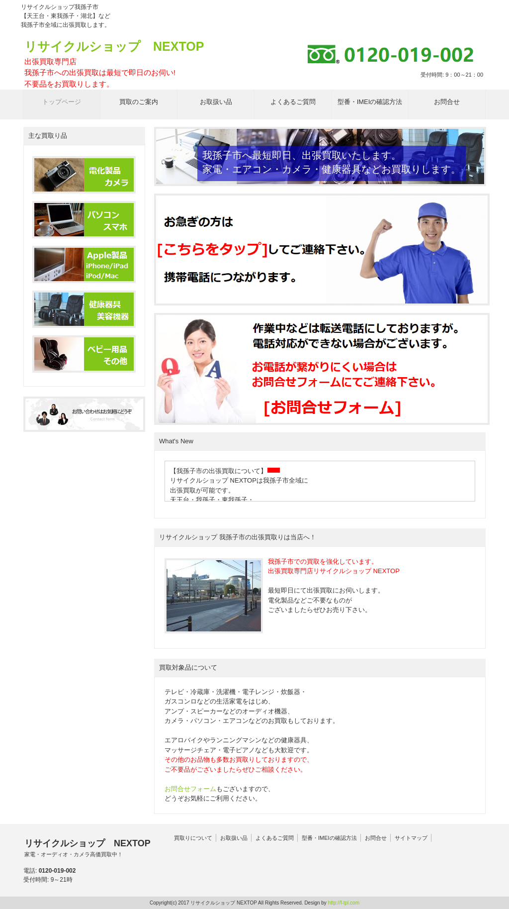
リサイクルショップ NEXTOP (114, 64)
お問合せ (376, 838)
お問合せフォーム (190, 789)
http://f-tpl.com (343, 903)
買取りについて (193, 838)
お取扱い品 (234, 838)
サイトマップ (411, 838)
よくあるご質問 (274, 838)
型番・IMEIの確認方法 (329, 838)
